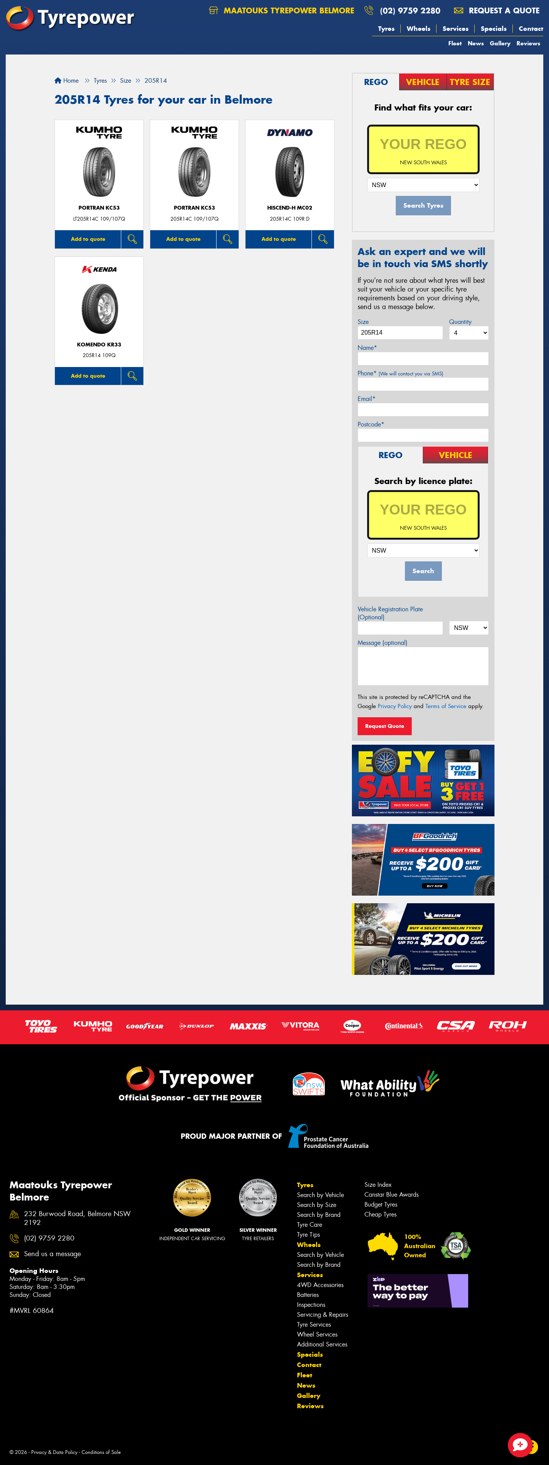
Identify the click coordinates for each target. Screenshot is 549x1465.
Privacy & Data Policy (54, 1452)
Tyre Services (314, 1325)
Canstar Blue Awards (391, 1195)
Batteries (308, 1295)
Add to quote (88, 239)
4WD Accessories (320, 1285)
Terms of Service (445, 706)
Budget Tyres (380, 1205)
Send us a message (52, 1254)
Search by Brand (318, 1215)
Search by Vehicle (320, 1195)
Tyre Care (309, 1225)
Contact (531, 28)
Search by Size (316, 1205)
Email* (367, 399)
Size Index (378, 1185)
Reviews (528, 43)
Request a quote (496, 10)
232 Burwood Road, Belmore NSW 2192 (77, 1218)
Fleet (455, 43)
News (476, 43)
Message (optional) (383, 643)
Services (456, 28)
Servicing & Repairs (322, 1315)
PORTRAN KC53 (99, 208)
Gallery (500, 43)
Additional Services (322, 1344)
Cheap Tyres (380, 1214)
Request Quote (384, 726)
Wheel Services (317, 1334)
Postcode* (371, 424)
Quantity (460, 322)
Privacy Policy (395, 706)
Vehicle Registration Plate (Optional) (390, 613)
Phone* (400, 373)
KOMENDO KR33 (99, 344)
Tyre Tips (308, 1235)
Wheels (418, 28)
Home (67, 81)
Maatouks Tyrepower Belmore (281, 10)
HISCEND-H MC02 (289, 208)
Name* (367, 348)
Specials (494, 28)
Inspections (311, 1305)
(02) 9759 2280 (410, 10)
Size (363, 322)
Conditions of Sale (101, 1452)
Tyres (386, 28)
